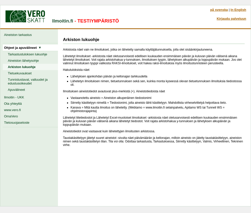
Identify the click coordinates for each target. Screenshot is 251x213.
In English (238, 10)
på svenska (219, 10)
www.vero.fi (12, 110)
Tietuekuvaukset (20, 73)
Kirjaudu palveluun (231, 18)
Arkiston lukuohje (21, 67)
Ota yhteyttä (13, 103)
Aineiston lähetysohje (23, 60)
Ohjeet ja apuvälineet (22, 48)
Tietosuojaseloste (16, 122)
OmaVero (11, 116)
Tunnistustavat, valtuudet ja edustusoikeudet (28, 81)
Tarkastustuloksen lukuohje (27, 54)
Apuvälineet (16, 90)
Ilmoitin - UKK (14, 97)
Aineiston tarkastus (19, 35)
